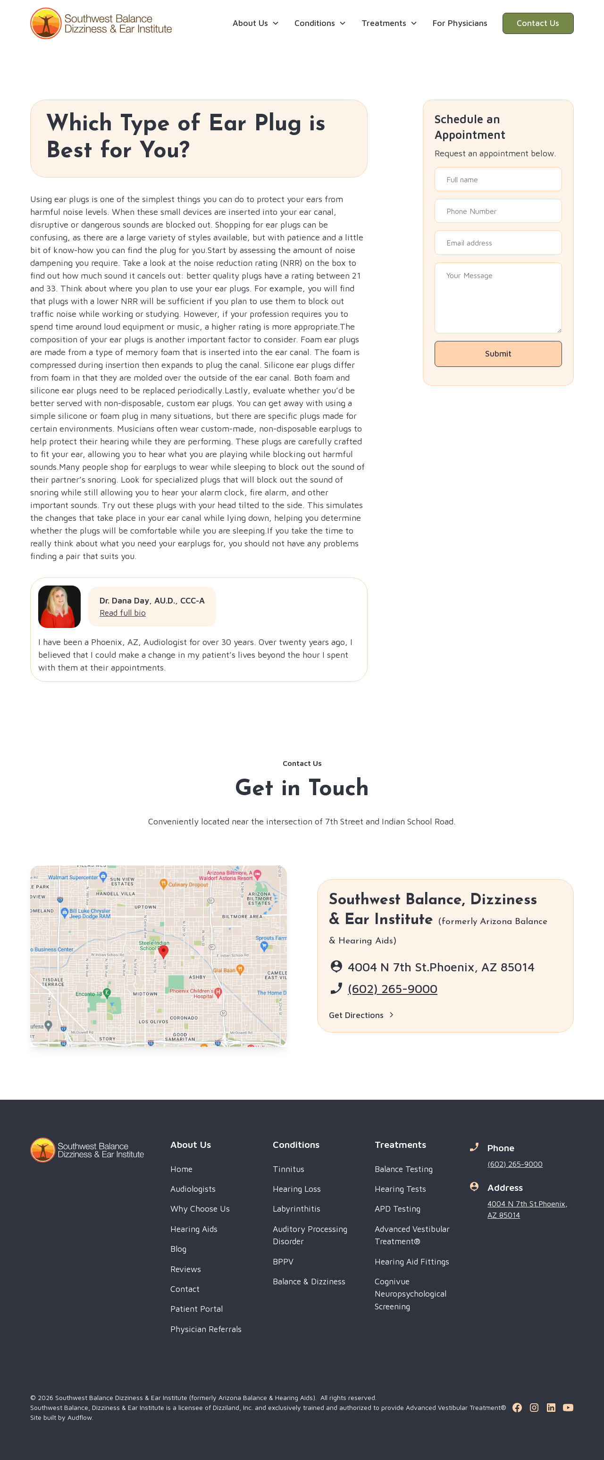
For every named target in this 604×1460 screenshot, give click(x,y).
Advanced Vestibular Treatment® (412, 1235)
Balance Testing (404, 1169)
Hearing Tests (400, 1189)
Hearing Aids (194, 1229)
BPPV (283, 1261)
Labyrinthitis (296, 1209)
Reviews (185, 1269)
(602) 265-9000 (392, 988)
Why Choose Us (200, 1209)
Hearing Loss (297, 1189)
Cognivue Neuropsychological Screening (410, 1293)
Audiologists (193, 1189)
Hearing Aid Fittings (412, 1261)
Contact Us (538, 23)
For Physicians (460, 23)
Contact (185, 1289)
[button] (256, 23)
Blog (178, 1249)
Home (181, 1169)
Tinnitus (288, 1169)
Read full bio (123, 613)
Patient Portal (196, 1309)
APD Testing (397, 1209)
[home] (101, 23)
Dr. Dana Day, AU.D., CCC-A (152, 600)
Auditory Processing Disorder (310, 1235)
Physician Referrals (206, 1329)
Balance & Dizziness (309, 1281)
